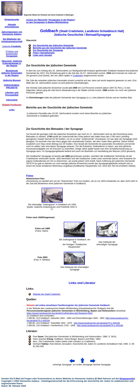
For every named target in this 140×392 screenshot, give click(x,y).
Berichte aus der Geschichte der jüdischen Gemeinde (60, 48)
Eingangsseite (127, 378)
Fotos (29, 175)
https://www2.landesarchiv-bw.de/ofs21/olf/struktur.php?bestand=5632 (60, 313)
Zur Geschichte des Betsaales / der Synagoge (54, 128)
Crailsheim (78, 75)
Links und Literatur (42, 55)
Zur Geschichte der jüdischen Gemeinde (53, 45)
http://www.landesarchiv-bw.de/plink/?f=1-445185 (97, 323)
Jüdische (11, 46)
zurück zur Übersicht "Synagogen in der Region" (50, 20)
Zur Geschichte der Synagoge (48, 50)
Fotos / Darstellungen (44, 53)
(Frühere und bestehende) (12, 53)
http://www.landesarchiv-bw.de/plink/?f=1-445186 (100, 325)
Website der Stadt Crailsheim (46, 294)
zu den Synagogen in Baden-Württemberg (47, 22)
